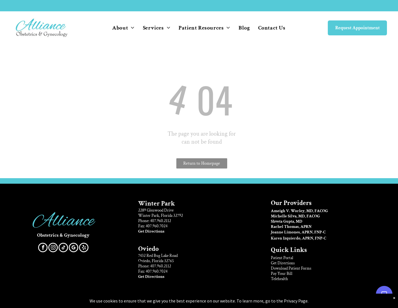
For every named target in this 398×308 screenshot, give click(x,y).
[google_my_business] (73, 248)
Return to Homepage (201, 163)
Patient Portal (282, 257)
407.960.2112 (160, 220)
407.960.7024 (156, 226)
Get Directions (283, 263)
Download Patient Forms (291, 268)
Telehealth (279, 278)
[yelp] (83, 248)
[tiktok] (63, 248)
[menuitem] (123, 27)
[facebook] (43, 248)
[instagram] (53, 248)
